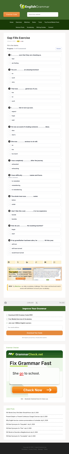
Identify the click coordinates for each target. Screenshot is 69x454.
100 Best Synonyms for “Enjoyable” (16, 424)
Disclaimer (25, 449)
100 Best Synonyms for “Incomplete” (17, 436)
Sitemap (40, 449)
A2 (18, 41)
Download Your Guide (34, 333)
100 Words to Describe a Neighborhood (18, 432)
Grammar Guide (11, 14)
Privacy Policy (33, 449)
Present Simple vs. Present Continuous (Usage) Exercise (23, 416)
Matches (18, 286)
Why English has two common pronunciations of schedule (23, 420)
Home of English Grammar (34, 6)
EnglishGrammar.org (40, 447)
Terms (45, 449)
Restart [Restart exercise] (59, 48)
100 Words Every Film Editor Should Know (18, 412)
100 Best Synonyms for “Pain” (15, 428)
